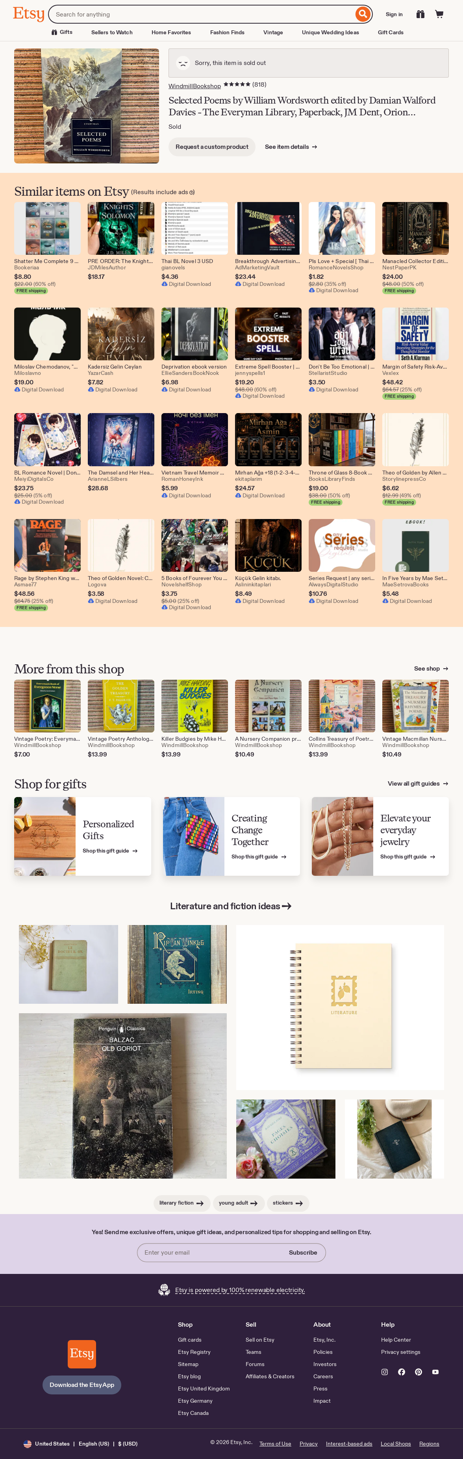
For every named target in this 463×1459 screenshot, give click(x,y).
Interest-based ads (349, 1443)
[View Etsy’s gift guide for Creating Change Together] (231, 836)
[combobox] (201, 14)
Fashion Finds (227, 32)
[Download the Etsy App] (82, 1354)
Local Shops (396, 1443)
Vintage (273, 32)
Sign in (394, 14)
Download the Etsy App (82, 1385)
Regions (429, 1443)
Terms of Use (275, 1443)
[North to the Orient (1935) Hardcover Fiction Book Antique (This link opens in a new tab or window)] (394, 1138)
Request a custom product (212, 146)
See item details (287, 146)
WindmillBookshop (195, 86)
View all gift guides (414, 783)
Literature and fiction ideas (231, 906)
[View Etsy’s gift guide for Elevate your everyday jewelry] (380, 836)
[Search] (363, 14)
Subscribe (303, 1252)
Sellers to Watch (112, 32)
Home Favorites (171, 32)
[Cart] (439, 14)
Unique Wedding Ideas (330, 32)
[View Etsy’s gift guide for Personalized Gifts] (82, 836)
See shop (427, 668)
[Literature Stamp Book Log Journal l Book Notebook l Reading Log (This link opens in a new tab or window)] (340, 1007)
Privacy (309, 1443)
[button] (80, 1444)
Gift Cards (391, 32)
